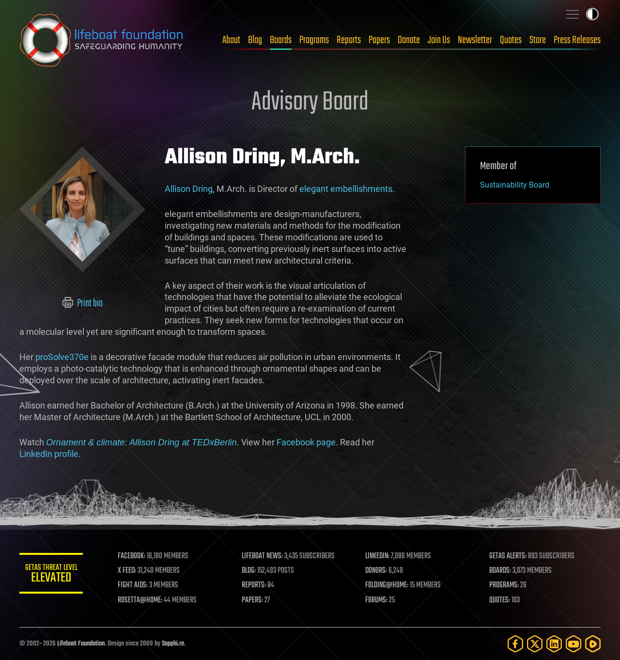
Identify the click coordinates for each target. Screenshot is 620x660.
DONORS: (378, 571)
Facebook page (306, 442)
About (231, 40)
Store (537, 40)
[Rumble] (593, 643)
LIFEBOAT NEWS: (265, 556)
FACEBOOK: (136, 556)
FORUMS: (379, 600)
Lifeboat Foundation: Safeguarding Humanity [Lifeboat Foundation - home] (101, 40)
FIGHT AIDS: (137, 585)
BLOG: (252, 571)
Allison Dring (189, 189)
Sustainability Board (514, 184)
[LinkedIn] (554, 643)
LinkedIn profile (48, 454)
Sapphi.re (173, 643)
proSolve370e (62, 357)
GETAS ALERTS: (508, 556)
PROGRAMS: (505, 585)
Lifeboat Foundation (81, 643)
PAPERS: (255, 600)
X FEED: (131, 571)
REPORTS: (257, 585)
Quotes (511, 40)
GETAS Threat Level (53, 575)
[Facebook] (515, 643)
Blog (255, 40)
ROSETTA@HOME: (144, 600)
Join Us (439, 40)
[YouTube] (573, 643)
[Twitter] (534, 643)
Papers (379, 40)
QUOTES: (500, 600)
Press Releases (577, 40)
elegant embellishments (345, 189)
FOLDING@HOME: (389, 585)
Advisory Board (310, 103)
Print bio (82, 303)
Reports (349, 40)
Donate (409, 40)
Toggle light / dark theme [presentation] (592, 14)
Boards (281, 40)
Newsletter (475, 40)
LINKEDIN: (380, 556)
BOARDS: (501, 571)
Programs (314, 40)
